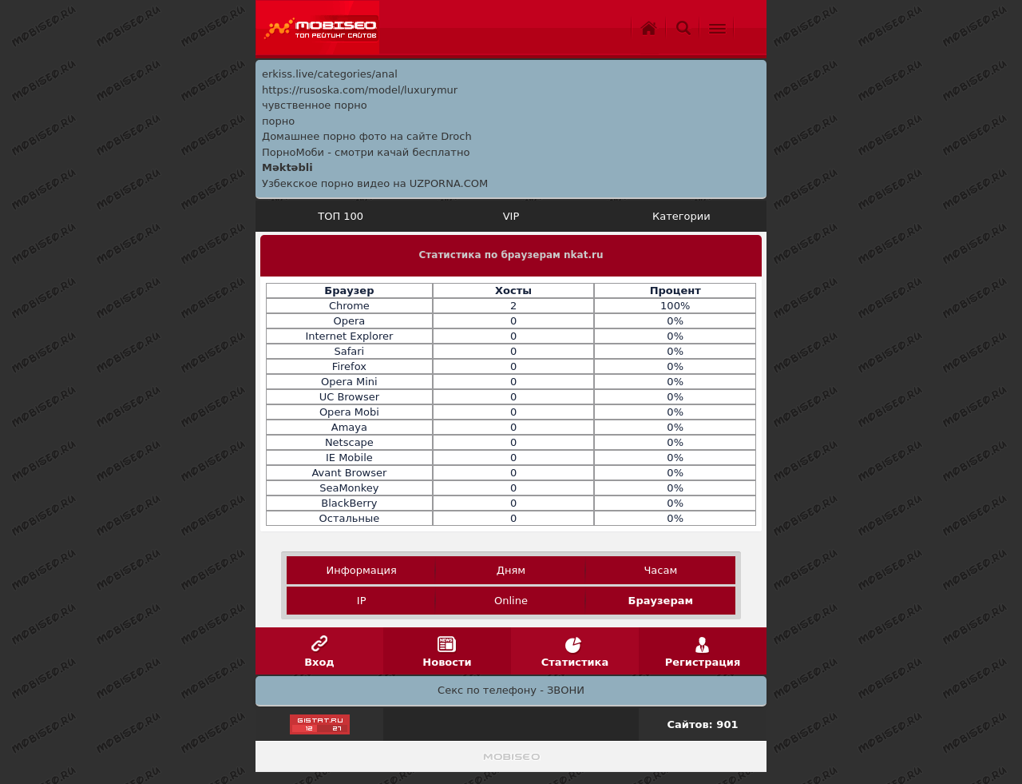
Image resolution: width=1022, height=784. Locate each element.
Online (511, 601)
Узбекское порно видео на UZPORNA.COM (375, 183)
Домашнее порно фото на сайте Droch (367, 136)
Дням (511, 570)
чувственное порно (314, 105)
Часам (660, 570)
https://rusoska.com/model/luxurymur (360, 90)
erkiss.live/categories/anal (330, 74)
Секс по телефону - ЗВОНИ (511, 690)
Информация (361, 570)
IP (361, 601)
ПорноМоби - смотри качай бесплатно (365, 152)
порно (278, 121)
